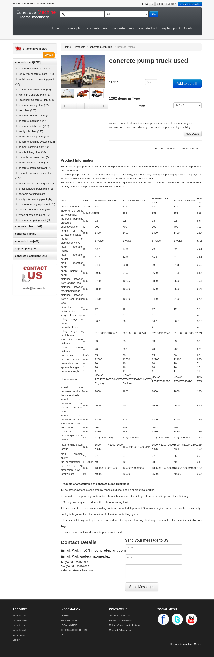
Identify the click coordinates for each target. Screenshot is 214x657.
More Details (192, 133)
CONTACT (66, 615)
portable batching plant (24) (33, 193)
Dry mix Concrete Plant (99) (33, 89)
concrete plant (73, 28)
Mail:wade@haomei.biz (90, 556)
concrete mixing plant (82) (32, 105)
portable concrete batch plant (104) (33, 176)
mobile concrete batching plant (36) (34, 82)
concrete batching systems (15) (35, 141)
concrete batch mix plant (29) (33, 167)
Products (80, 46)
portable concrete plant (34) (33, 157)
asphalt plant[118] (26, 248)
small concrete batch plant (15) (34, 188)
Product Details (189, 148)
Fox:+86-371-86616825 (120, 620)
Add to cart (187, 84)
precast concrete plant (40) (32, 209)
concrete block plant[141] (31, 255)
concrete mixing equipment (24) (35, 204)
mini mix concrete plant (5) (32, 115)
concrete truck (148, 28)
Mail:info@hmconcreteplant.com (98, 550)
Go (154, 14)
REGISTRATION (69, 620)
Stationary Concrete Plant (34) (34, 99)
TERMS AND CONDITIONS (74, 630)
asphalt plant (171, 28)
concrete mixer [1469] (28, 226)
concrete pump (123, 28)
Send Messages (142, 587)
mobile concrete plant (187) (32, 162)
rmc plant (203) (25, 110)
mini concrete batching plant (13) (36, 183)
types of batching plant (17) (32, 214)
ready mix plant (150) (29, 131)
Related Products (165, 148)
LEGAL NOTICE (69, 625)
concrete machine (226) (30, 120)
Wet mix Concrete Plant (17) (33, 94)
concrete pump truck (101, 46)
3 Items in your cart (35, 48)
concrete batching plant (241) (34, 68)
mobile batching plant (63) (32, 136)
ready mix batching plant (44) (33, 199)
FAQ (63, 635)
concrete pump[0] (26, 233)
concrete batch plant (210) (32, 126)
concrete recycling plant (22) (33, 220)
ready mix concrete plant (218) (34, 73)
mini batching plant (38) (30, 152)
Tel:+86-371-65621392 (120, 615)
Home (54, 28)
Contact (189, 28)
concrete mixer (97, 28)
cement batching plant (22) (32, 146)
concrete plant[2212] (28, 62)
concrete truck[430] (27, 241)
